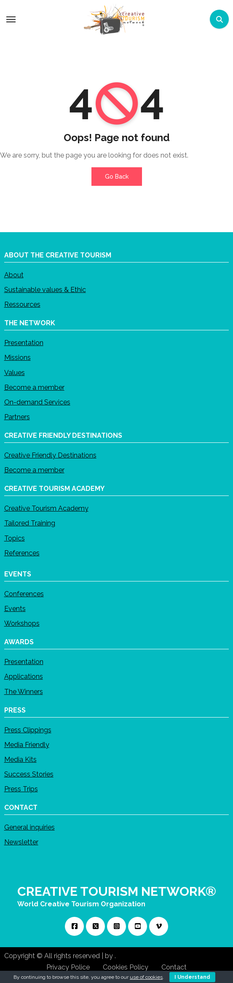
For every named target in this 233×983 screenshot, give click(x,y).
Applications (23, 676)
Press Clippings (27, 730)
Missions (17, 358)
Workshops (22, 623)
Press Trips (21, 789)
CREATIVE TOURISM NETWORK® (116, 891)
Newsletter (21, 842)
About (14, 275)
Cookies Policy (125, 967)
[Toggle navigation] (11, 19)
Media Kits (20, 759)
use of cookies (146, 977)
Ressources (22, 304)
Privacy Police (68, 967)
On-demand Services (37, 402)
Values (14, 372)
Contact (174, 967)
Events (15, 609)
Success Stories (29, 774)
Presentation (23, 343)
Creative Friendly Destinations (50, 455)
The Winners (23, 691)
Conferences (24, 593)
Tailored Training (29, 523)
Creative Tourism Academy (46, 508)
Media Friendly (26, 744)
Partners (17, 417)
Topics (14, 538)
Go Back (117, 176)
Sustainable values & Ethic (45, 290)
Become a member (34, 387)
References (22, 553)
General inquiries (29, 827)
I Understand (192, 977)
